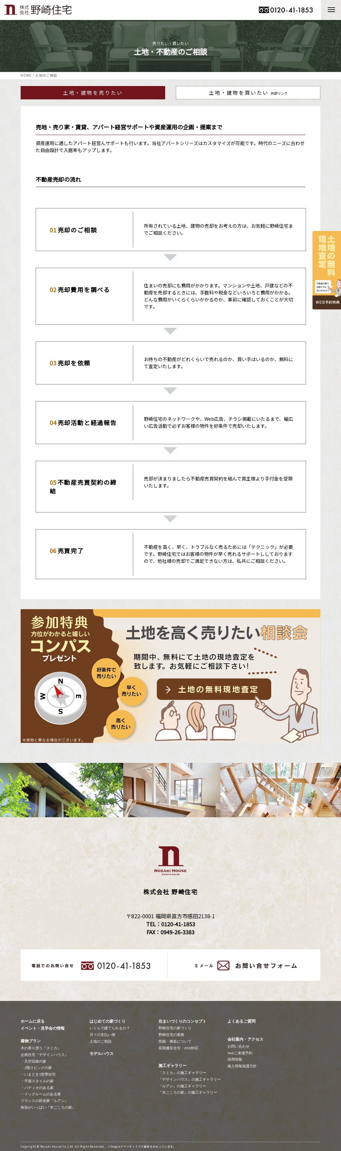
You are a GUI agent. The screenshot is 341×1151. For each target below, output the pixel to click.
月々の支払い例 (102, 1035)
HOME (26, 75)
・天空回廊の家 (33, 1061)
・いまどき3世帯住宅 (38, 1074)
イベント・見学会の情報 (43, 1028)
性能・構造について (175, 1041)
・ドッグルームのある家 (41, 1094)
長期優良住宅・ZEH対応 (178, 1048)
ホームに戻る (33, 1021)
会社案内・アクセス (245, 1039)
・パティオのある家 (37, 1088)
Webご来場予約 (239, 1053)
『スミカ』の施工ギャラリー (182, 1073)
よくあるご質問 (241, 1021)
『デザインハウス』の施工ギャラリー (190, 1079)
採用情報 (234, 1059)
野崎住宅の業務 (171, 1035)
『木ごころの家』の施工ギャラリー (188, 1092)
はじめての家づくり (108, 1021)
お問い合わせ (238, 1046)
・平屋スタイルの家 (37, 1081)
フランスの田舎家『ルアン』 (44, 1101)
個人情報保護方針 (242, 1066)
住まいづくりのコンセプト (182, 1021)
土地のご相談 (101, 1041)
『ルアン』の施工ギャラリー (182, 1086)
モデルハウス (102, 1053)
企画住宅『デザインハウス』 (44, 1055)
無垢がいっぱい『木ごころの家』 (48, 1107)
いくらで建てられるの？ (110, 1028)
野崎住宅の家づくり (175, 1028)
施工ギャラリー (172, 1065)
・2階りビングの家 (36, 1068)
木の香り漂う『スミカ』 (41, 1048)
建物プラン (31, 1041)
